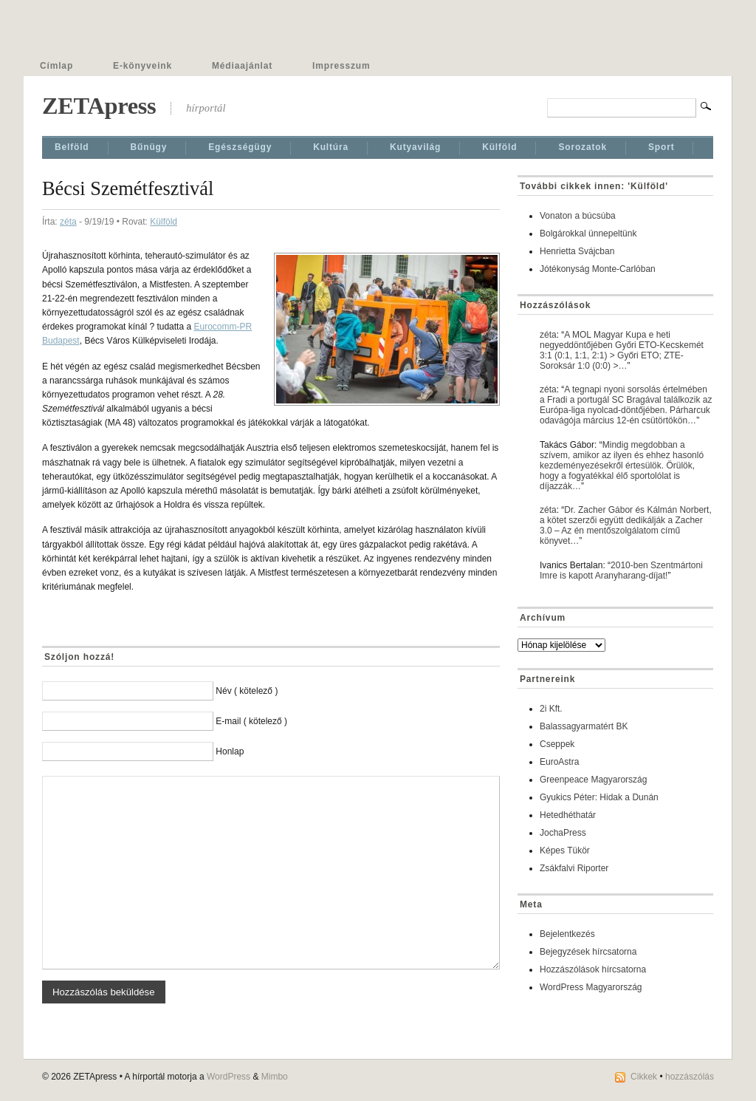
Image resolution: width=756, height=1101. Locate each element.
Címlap (56, 66)
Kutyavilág (415, 147)
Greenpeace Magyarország (593, 779)
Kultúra (330, 147)
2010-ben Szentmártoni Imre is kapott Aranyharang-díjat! (621, 570)
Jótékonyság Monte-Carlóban (598, 269)
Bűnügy (149, 147)
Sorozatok (582, 147)
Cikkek (643, 1076)
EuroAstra (559, 762)
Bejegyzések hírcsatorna (588, 952)
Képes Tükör (565, 850)
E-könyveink (142, 66)
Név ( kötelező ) (247, 691)
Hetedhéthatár (568, 815)
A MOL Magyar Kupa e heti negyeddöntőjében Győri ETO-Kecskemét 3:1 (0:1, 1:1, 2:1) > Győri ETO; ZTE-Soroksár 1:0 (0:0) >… (622, 350)
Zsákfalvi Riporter (574, 868)
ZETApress (99, 105)
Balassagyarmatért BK (584, 726)
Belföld (72, 147)
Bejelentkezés (567, 934)
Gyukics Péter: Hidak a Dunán (599, 797)
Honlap (230, 751)
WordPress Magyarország (591, 987)
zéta (68, 222)
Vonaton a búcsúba (578, 216)
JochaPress (563, 833)
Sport (661, 147)
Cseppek (557, 744)
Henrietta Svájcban (577, 251)
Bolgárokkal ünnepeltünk (588, 233)
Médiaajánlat (242, 66)
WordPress (228, 1076)
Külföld (499, 147)
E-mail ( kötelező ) (251, 721)
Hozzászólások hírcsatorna (593, 969)
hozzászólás (689, 1076)
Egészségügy (240, 147)
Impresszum (341, 66)
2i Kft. (551, 708)
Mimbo (274, 1076)
